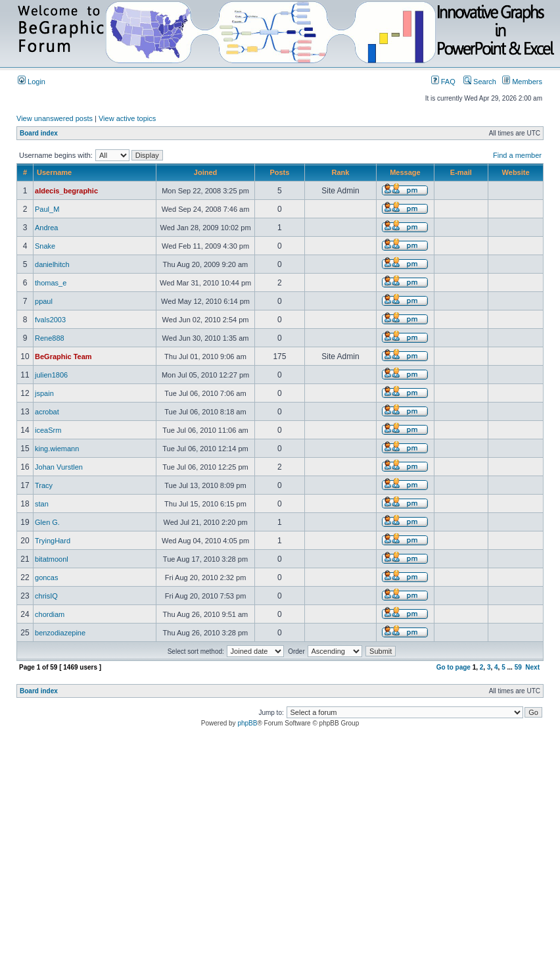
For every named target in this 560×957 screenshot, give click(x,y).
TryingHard (52, 541)
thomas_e (50, 283)
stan (42, 504)
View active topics (127, 118)
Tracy (44, 485)
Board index (39, 133)
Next (532, 667)
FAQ (443, 82)
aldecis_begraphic (66, 191)
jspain (44, 393)
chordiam (49, 614)
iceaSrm (48, 430)
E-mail (461, 172)
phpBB (247, 723)
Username (54, 172)
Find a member (517, 155)
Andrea (46, 228)
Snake (45, 246)
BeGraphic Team (63, 356)
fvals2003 (50, 320)
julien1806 (51, 375)
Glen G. (47, 522)
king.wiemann (57, 449)
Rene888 (49, 338)
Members (522, 82)
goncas (46, 577)
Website (516, 172)
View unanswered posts (54, 118)
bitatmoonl (51, 559)
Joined (205, 172)
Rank (340, 172)
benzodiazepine (60, 633)
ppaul (44, 301)
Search (479, 82)
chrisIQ (46, 596)
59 (518, 667)
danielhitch (52, 264)
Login (31, 82)
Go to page (453, 667)
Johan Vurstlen (59, 467)
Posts (279, 172)
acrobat (47, 412)
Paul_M (47, 209)
